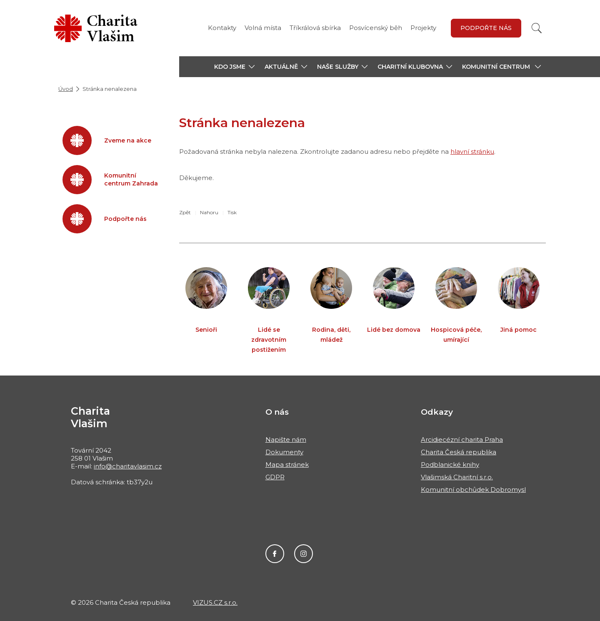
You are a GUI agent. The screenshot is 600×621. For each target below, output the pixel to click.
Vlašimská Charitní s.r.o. (457, 477)
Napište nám (285, 439)
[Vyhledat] (537, 28)
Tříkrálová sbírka (315, 28)
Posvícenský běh (375, 28)
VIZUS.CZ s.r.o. (215, 602)
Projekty (423, 28)
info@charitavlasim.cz (128, 466)
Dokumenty (284, 452)
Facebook (274, 553)
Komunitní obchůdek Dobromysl (473, 489)
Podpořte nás (486, 28)
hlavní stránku (472, 151)
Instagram (303, 553)
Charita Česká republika (458, 452)
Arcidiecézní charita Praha (462, 439)
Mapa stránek (287, 464)
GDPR (275, 477)
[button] (234, 66)
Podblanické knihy (450, 464)
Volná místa (263, 28)
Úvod (65, 88)
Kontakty (222, 28)
